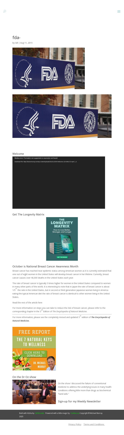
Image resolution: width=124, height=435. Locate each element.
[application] (58, 191)
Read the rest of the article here (27, 311)
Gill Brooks (39, 422)
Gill (16, 51)
